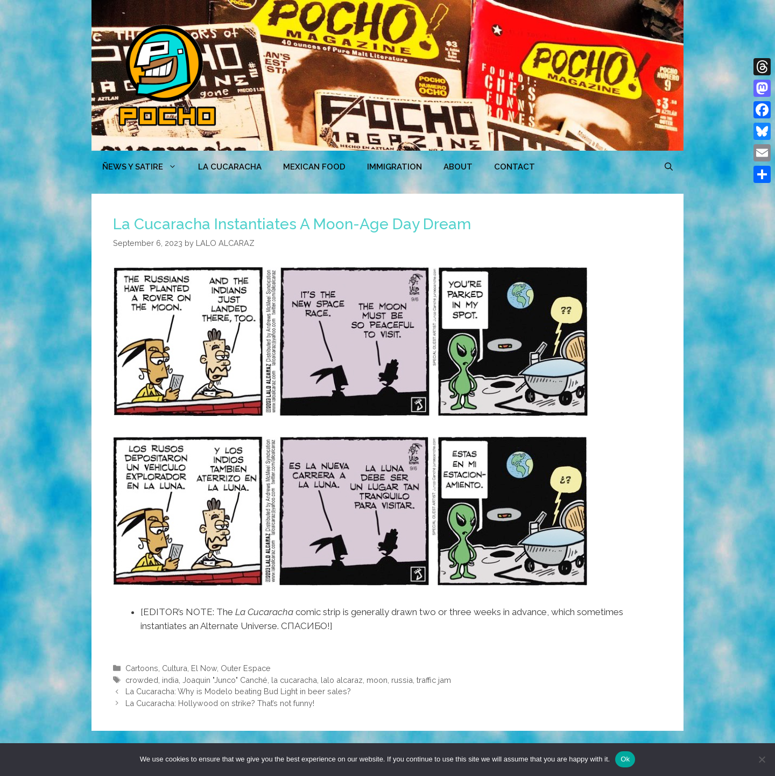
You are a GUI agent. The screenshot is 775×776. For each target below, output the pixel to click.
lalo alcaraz (342, 680)
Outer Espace (246, 668)
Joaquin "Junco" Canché (224, 680)
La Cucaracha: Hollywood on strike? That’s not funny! (219, 703)
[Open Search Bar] (669, 167)
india (170, 680)
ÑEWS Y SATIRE (144, 167)
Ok (625, 759)
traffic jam (434, 680)
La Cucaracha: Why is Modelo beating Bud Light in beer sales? (238, 691)
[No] (761, 759)
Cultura (174, 668)
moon (377, 680)
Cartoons (141, 668)
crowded (141, 680)
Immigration (394, 167)
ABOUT (458, 167)
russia (402, 680)
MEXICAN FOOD (314, 167)
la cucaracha (294, 680)
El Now (204, 668)
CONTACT (514, 167)
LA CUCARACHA (230, 167)
